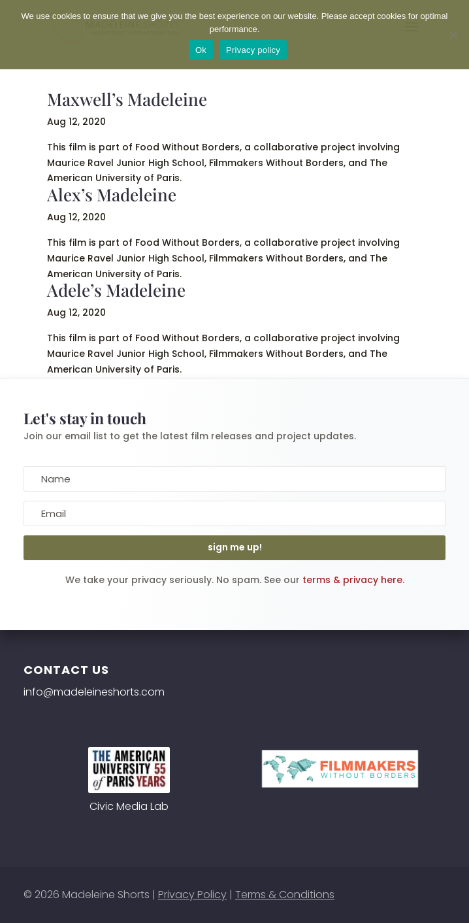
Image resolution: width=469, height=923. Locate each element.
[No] (452, 34)
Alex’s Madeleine (111, 194)
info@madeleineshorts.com (94, 691)
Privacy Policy (192, 894)
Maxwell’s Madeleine (127, 99)
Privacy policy (253, 50)
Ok (200, 50)
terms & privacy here (352, 579)
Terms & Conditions (284, 894)
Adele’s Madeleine (116, 289)
